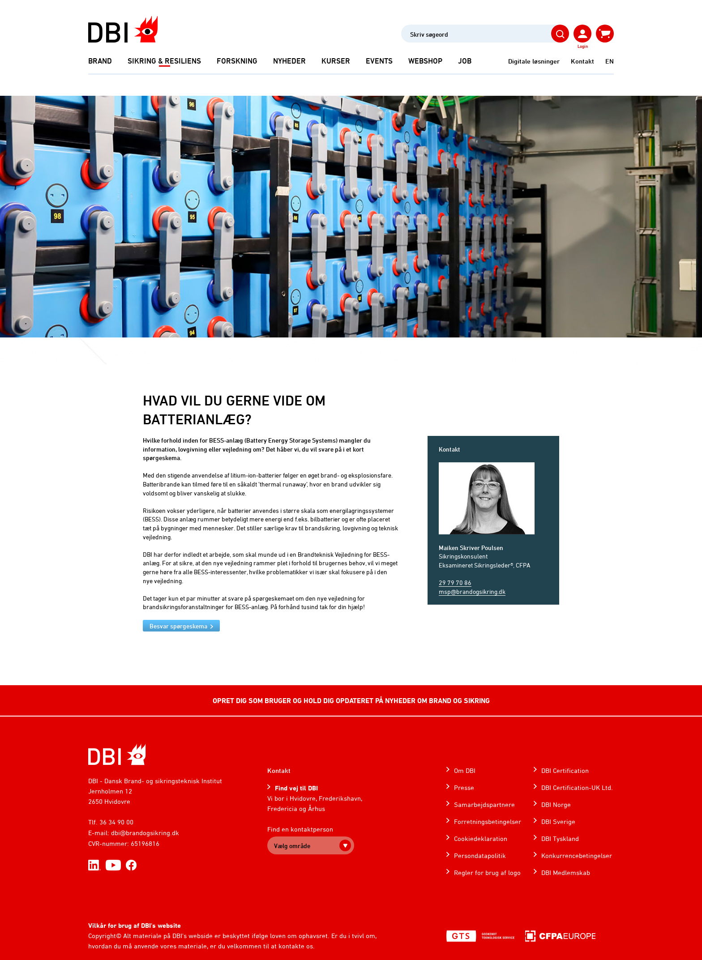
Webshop (425, 60)
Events (379, 60)
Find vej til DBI (296, 788)
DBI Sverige (558, 821)
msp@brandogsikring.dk (472, 591)
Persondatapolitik (480, 855)
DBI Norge (556, 804)
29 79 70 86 (455, 582)
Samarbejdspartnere (484, 804)
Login (583, 46)
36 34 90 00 (116, 822)
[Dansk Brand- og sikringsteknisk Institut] (123, 29)
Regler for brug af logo (487, 872)
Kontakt (582, 61)
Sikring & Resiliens (164, 60)
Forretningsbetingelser (487, 821)
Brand (100, 60)
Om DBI (464, 770)
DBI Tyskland (560, 838)
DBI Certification (565, 770)
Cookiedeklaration (480, 838)
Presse (464, 787)
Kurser (335, 60)
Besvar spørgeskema (178, 626)
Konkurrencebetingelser (576, 855)
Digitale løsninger (534, 61)
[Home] (117, 754)
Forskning (237, 60)
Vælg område (292, 845)
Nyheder (289, 60)
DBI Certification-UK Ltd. (577, 787)
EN (609, 61)
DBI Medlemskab (565, 872)
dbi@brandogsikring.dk (145, 832)
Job (464, 60)
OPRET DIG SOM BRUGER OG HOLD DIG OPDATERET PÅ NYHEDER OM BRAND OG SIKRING (351, 700)
